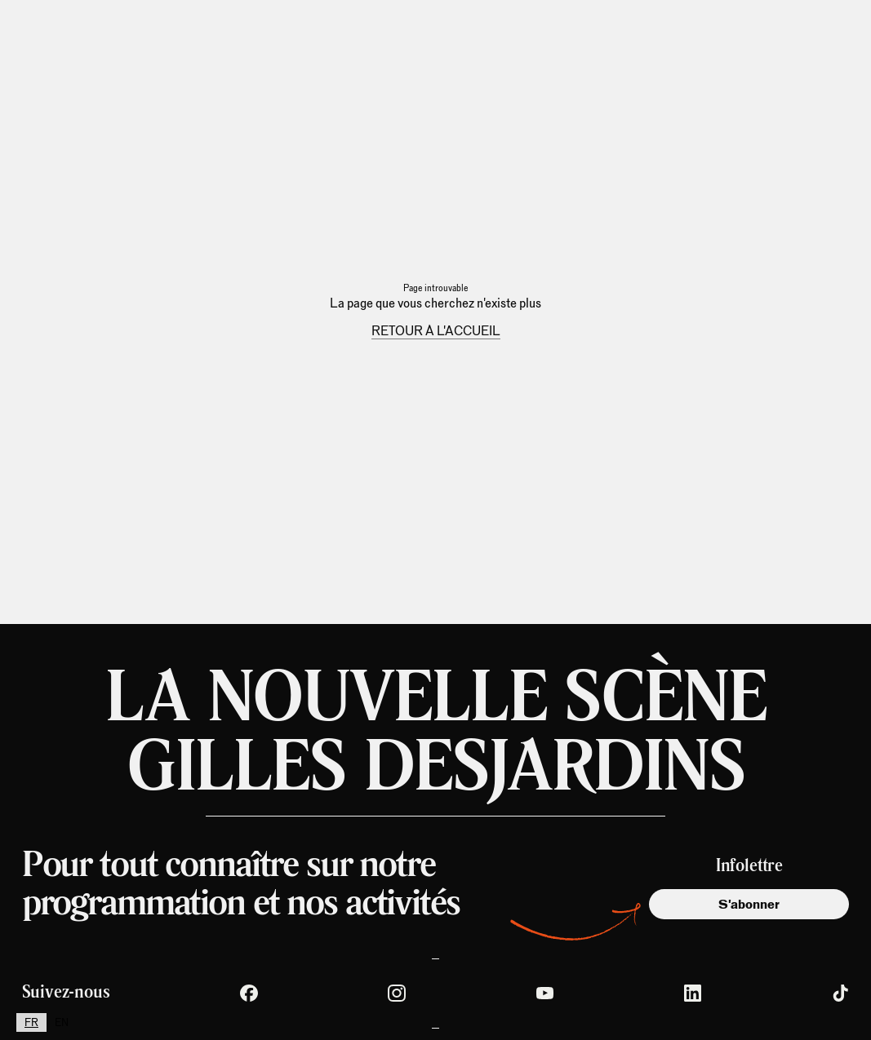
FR (31, 1022)
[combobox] (31, 1022)
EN (62, 1022)
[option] (62, 1022)
